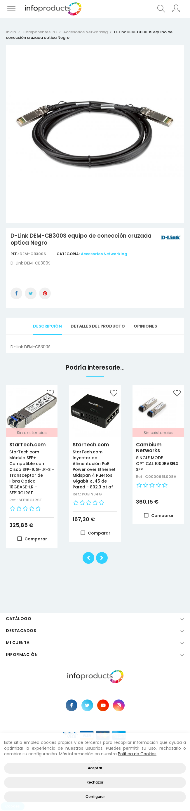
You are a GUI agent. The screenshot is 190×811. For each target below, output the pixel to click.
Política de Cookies (137, 754)
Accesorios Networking (104, 254)
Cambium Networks (149, 447)
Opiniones (145, 326)
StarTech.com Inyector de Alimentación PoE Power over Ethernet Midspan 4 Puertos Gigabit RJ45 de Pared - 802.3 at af (94, 469)
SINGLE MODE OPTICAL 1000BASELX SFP (157, 463)
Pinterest (45, 293)
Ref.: (15, 253)
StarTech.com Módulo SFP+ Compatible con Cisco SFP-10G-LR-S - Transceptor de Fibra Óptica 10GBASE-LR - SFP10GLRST (31, 472)
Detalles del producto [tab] (98, 326)
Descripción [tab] (47, 326)
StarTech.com (27, 445)
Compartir (16, 293)
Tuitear (30, 293)
